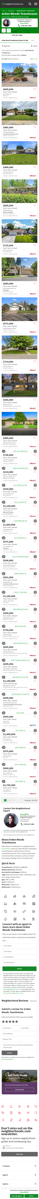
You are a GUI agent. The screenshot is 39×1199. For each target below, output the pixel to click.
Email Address (9, 952)
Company (6, 1161)
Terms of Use (19, 988)
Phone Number (9, 958)
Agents (5, 1170)
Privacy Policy (7, 988)
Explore (5, 1179)
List (36, 54)
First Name (8, 941)
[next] (35, 70)
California (14, 17)
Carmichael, (6, 17)
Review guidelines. (7, 1055)
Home (3, 11)
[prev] (3, 70)
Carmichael (11, 11)
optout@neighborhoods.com (12, 985)
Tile (31, 54)
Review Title (7, 1034)
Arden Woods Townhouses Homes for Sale (15, 36)
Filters (34, 41)
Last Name (7, 946)
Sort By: (4, 54)
